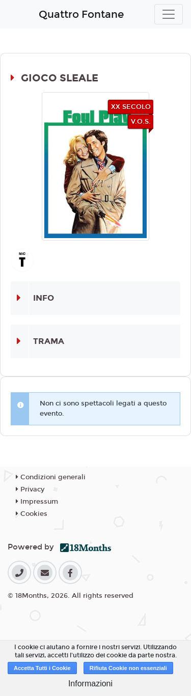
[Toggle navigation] (168, 14)
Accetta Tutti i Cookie (42, 668)
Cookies (31, 514)
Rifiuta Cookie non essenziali (128, 668)
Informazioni (90, 683)
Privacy (30, 489)
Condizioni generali (51, 477)
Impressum (37, 502)
